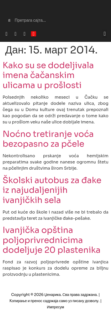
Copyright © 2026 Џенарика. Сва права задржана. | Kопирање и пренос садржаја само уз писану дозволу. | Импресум (56, 300)
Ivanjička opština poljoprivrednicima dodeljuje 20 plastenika (51, 240)
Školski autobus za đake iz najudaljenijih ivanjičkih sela (52, 190)
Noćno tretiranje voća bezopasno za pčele (48, 139)
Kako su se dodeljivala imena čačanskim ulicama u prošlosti (48, 75)
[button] (104, 33)
